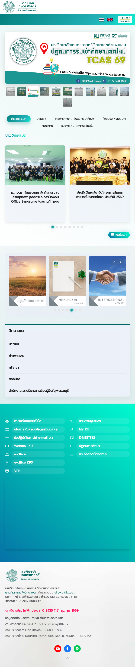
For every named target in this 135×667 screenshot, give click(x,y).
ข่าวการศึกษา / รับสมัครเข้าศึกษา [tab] (74, 119)
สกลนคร (14, 379)
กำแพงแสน (16, 355)
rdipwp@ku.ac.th (65, 593)
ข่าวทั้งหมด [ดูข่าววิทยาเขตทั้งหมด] (119, 235)
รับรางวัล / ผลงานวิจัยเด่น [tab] (77, 126)
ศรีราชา (14, 367)
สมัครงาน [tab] (47, 126)
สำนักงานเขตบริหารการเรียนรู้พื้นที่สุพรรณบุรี (39, 390)
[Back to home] (19, 7)
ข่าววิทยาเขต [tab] (18, 119)
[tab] (10, 91)
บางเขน (14, 344)
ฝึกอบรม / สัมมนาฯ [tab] (114, 119)
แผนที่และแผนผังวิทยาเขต (20, 593)
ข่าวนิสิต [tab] (41, 119)
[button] (131, 7)
